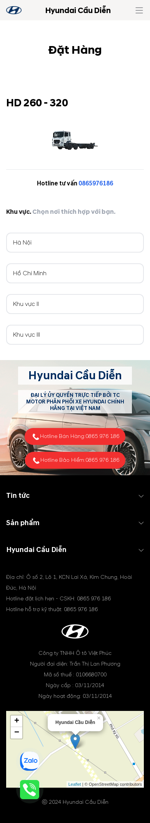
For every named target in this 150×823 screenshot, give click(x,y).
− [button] (16, 733)
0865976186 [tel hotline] (95, 183)
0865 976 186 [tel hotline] (102, 436)
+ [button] (16, 721)
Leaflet (74, 784)
